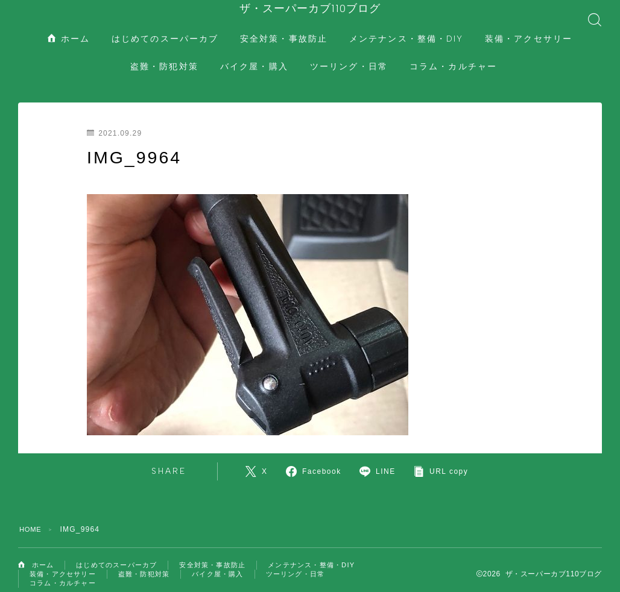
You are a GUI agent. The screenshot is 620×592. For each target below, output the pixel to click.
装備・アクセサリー (528, 27)
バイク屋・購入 (254, 54)
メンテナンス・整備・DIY (406, 27)
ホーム (69, 27)
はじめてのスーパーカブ (165, 27)
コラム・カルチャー (453, 54)
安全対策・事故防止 (283, 27)
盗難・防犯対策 (164, 54)
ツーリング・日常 (349, 54)
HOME (31, 517)
